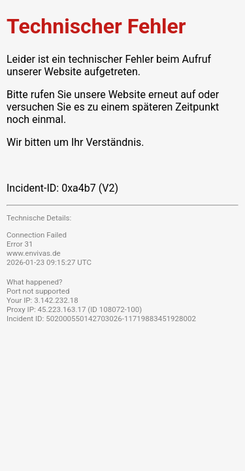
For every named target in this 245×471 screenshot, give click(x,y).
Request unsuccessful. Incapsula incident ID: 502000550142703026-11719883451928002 (122, 235)
